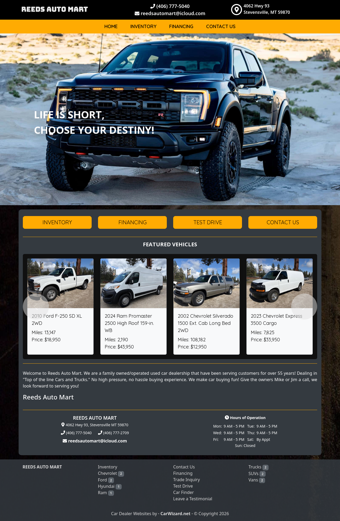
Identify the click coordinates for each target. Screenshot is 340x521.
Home (111, 26)
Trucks (259, 467)
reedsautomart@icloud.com (170, 13)
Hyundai (110, 486)
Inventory (143, 26)
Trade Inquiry (186, 480)
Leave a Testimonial (192, 499)
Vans (257, 480)
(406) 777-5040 (170, 6)
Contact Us (221, 26)
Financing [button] (132, 222)
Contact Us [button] (283, 222)
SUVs (257, 474)
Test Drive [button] (207, 222)
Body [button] (305, 44)
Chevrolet (111, 473)
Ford (106, 480)
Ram (106, 493)
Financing (181, 26)
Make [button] (281, 44)
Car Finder (183, 492)
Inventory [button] (57, 222)
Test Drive (183, 486)
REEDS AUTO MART (54, 9)
